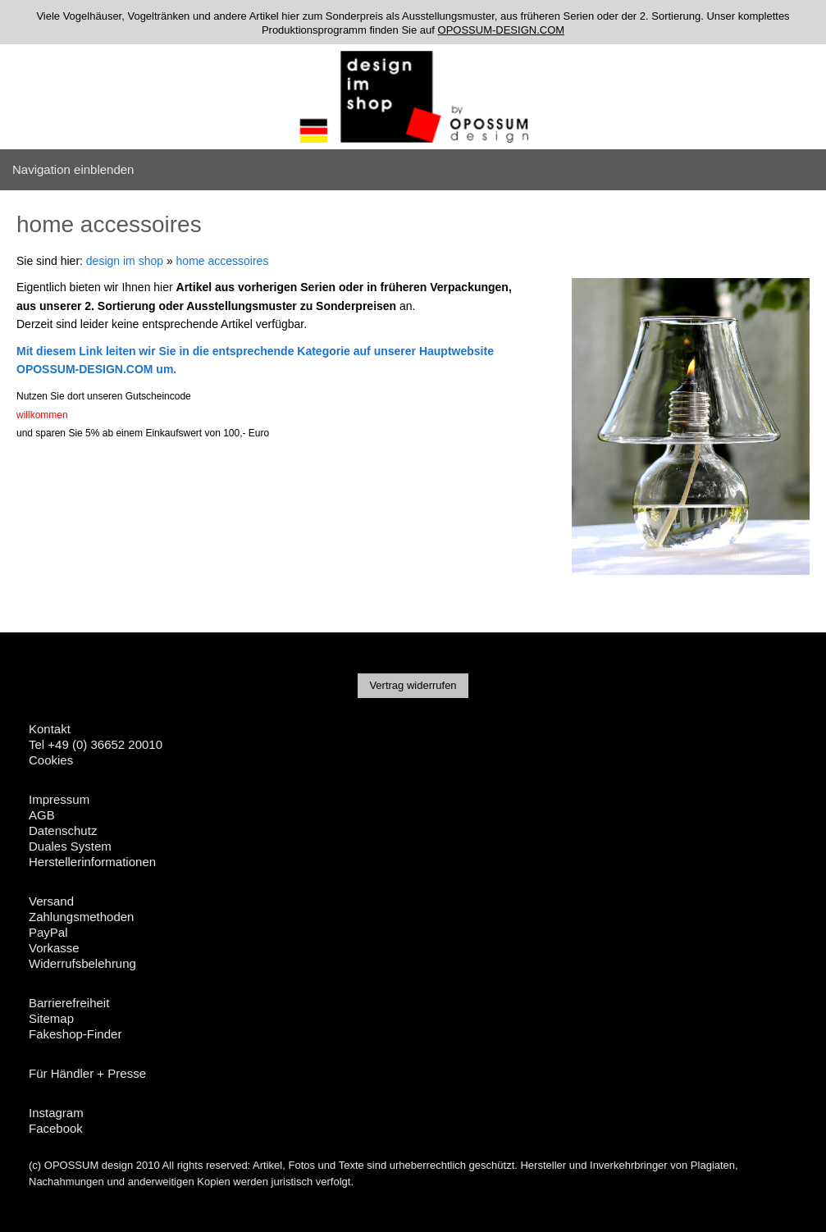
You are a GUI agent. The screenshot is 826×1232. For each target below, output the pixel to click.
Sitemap (51, 1018)
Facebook (56, 1128)
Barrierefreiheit (69, 1003)
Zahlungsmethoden (81, 917)
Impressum (59, 799)
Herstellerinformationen (92, 862)
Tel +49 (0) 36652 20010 (95, 744)
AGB (42, 815)
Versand (51, 901)
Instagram (56, 1113)
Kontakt (50, 729)
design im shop (124, 260)
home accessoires (222, 260)
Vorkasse (54, 948)
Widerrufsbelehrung (82, 963)
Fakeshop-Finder (75, 1034)
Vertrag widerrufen (412, 685)
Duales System (70, 846)
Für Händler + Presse (87, 1073)
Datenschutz (63, 830)
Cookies (51, 760)
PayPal (48, 932)
